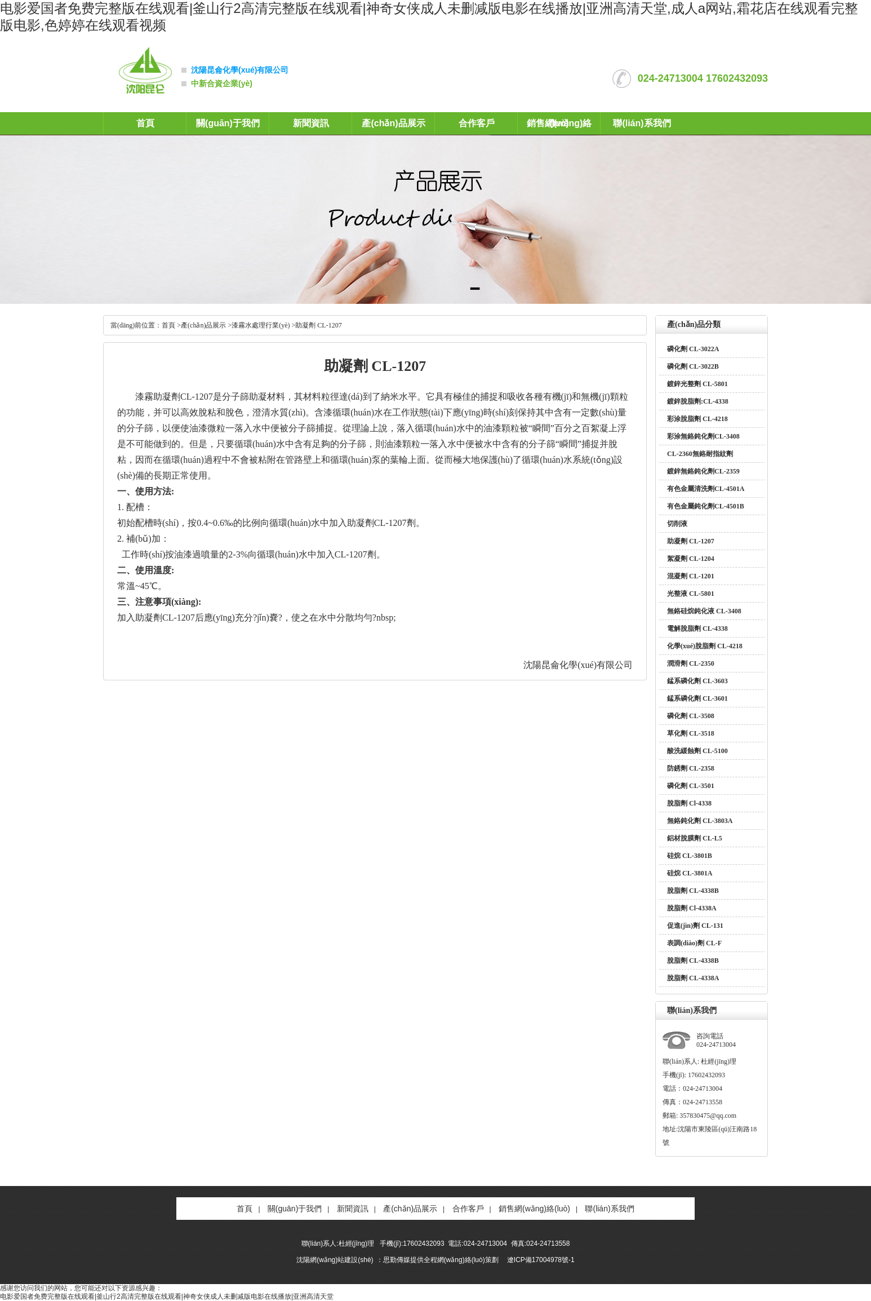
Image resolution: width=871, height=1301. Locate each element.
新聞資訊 (311, 123)
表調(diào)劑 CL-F (694, 943)
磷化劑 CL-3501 (690, 786)
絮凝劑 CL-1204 (690, 559)
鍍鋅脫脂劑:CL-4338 (697, 401)
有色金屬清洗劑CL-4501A (705, 489)
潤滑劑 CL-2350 (690, 663)
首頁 (145, 123)
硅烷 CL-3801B (689, 856)
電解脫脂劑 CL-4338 (697, 628)
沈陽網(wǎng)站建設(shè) (334, 1260)
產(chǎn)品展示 (393, 123)
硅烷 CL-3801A (689, 873)
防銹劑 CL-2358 (690, 768)
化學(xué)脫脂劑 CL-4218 (705, 646)
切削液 (677, 524)
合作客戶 (477, 123)
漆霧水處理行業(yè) (261, 325)
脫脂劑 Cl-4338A (692, 908)
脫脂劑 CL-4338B (693, 891)
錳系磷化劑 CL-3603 (697, 681)
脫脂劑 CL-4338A (693, 978)
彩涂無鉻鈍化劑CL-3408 (703, 436)
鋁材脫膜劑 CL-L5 (694, 838)
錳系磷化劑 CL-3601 (697, 698)
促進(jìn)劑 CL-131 (695, 926)
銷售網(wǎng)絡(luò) (534, 1208)
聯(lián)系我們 (641, 123)
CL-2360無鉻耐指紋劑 (700, 454)
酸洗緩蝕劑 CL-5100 (697, 751)
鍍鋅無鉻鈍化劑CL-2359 (703, 471)
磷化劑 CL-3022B (693, 366)
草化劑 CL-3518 (690, 733)
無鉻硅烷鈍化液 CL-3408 (704, 611)
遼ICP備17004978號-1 (541, 1260)
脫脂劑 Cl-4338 (689, 803)
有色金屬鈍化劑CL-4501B (705, 506)
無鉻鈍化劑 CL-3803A (699, 821)
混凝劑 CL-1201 (690, 576)
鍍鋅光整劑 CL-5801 (697, 384)
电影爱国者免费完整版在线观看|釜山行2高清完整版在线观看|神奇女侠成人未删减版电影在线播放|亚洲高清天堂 (167, 1296)
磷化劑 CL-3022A (693, 349)
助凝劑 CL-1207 (690, 541)
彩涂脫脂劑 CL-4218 (697, 419)
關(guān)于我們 (228, 123)
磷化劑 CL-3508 (690, 716)
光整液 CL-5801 (690, 594)
